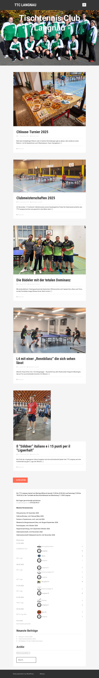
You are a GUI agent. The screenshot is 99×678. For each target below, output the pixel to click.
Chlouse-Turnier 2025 (32, 132)
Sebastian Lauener (36, 202)
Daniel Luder (35, 136)
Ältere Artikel (20, 480)
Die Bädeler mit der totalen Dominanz (43, 280)
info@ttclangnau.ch (22, 502)
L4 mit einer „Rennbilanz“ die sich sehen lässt (45, 361)
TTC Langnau (25, 5)
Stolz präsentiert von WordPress (23, 674)
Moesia (42, 674)
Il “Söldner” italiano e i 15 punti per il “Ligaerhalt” (43, 448)
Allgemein (21, 148)
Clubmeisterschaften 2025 (35, 198)
